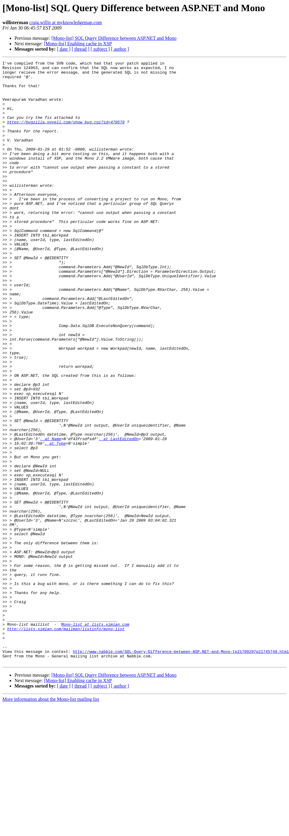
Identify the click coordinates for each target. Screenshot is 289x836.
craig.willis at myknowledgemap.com (65, 22)
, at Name (50, 514)
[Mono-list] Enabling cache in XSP (78, 43)
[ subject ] (100, 49)
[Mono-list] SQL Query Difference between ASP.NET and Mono (114, 38)
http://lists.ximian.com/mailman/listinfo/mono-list (66, 742)
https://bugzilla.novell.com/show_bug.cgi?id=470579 (66, 134)
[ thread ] (80, 49)
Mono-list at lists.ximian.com (95, 737)
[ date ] (63, 49)
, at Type (55, 520)
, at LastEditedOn (119, 514)
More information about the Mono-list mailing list (50, 819)
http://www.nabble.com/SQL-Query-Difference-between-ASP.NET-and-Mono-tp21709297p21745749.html (181, 770)
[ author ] (120, 49)
